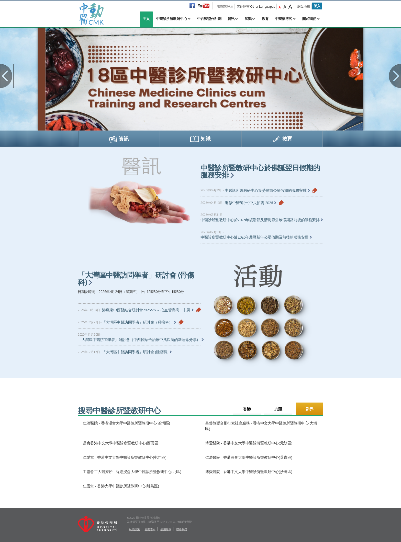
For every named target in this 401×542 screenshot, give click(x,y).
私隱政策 (134, 529)
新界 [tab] (310, 408)
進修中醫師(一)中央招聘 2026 (249, 202)
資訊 (231, 18)
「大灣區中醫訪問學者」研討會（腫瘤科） (137, 322)
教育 (265, 18)
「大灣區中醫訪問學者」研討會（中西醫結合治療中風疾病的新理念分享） (139, 339)
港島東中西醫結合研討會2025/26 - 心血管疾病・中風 (146, 310)
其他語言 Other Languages (256, 6)
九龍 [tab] (278, 409)
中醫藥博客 (283, 18)
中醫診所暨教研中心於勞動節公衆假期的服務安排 (265, 190)
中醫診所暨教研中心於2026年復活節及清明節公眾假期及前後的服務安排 (260, 219)
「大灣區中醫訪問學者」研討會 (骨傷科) (136, 278)
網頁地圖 (303, 6)
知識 (248, 18)
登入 (317, 6)
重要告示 (150, 529)
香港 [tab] (247, 409)
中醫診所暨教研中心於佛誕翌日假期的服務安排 (260, 171)
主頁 (146, 18)
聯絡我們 (181, 529)
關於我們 (309, 18)
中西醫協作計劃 (209, 18)
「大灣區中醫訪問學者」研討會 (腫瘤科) (135, 351)
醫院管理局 (225, 6)
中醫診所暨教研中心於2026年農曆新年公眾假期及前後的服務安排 (254, 237)
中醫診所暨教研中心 (171, 18)
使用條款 (165, 529)
